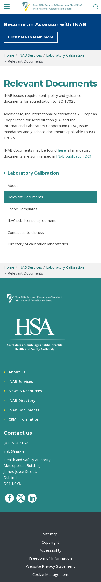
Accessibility (50, 550)
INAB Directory (22, 400)
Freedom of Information (50, 558)
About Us (17, 371)
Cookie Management (50, 574)
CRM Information (24, 419)
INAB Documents (24, 409)
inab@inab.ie (14, 451)
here (62, 150)
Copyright (50, 542)
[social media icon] (9, 498)
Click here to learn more (31, 37)
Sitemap (50, 534)
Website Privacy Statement (50, 566)
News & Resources (25, 390)
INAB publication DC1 (74, 156)
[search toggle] (96, 6)
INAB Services (21, 381)
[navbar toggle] (7, 7)
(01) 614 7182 (16, 442)
